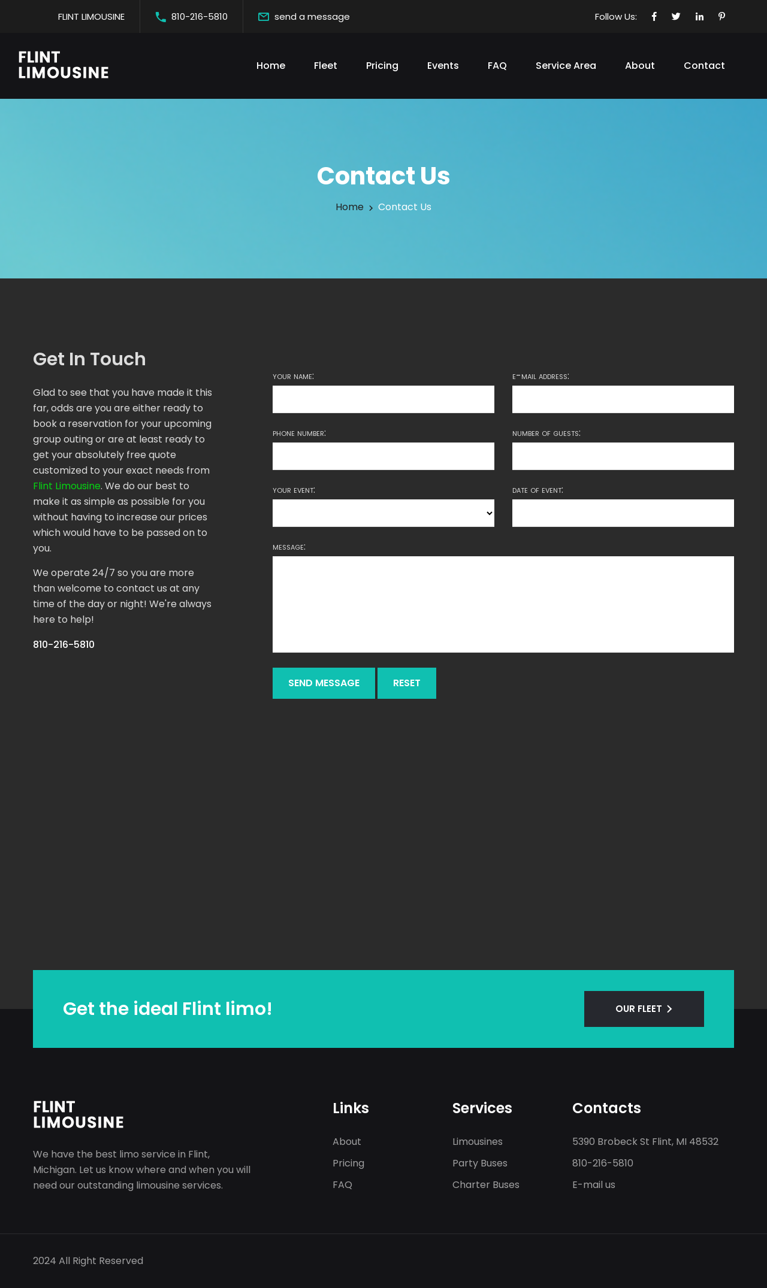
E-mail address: (540, 376)
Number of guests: (546, 433)
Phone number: (299, 433)
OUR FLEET (638, 1008)
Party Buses (480, 1163)
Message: (289, 546)
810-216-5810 (199, 16)
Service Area (566, 65)
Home (270, 65)
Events (443, 65)
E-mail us (593, 1185)
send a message (312, 16)
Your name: (293, 376)
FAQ (497, 65)
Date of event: (537, 490)
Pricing (382, 65)
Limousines (477, 1141)
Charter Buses (486, 1185)
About (640, 65)
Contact (704, 65)
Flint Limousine (67, 486)
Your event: (294, 490)
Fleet (325, 65)
